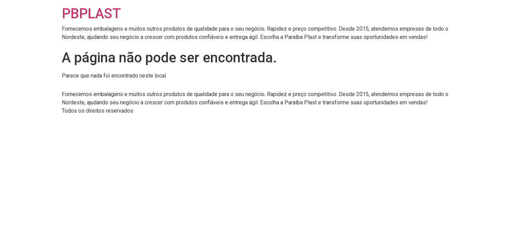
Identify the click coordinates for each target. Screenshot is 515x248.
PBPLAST (91, 14)
